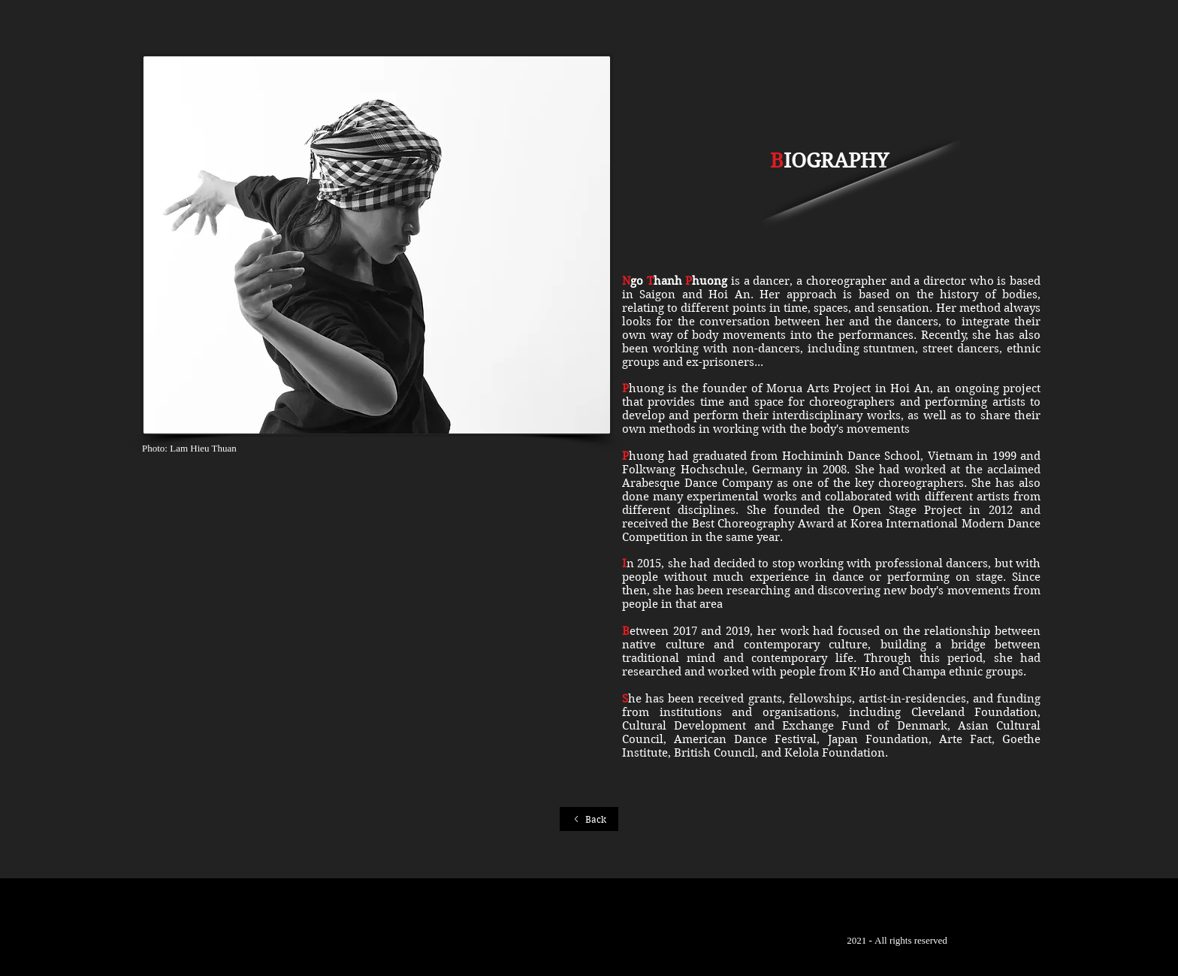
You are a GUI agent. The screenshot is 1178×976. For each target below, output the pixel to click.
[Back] (589, 819)
